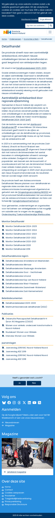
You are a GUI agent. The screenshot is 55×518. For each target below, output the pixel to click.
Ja (20, 383)
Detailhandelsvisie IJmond (18, 276)
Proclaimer (10, 495)
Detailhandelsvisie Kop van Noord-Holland (26, 279)
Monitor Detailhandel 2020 (18, 245)
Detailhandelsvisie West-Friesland (22, 283)
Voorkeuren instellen (29, 19)
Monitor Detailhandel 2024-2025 (21, 226)
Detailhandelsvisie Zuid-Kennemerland (24, 291)
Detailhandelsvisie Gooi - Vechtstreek (24, 272)
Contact (9, 489)
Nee (34, 383)
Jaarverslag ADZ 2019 (16, 351)
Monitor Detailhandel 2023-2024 (21, 230)
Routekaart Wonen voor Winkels (21, 332)
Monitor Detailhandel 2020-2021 (21, 241)
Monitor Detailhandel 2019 (18, 249)
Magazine (8, 425)
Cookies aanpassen (14, 492)
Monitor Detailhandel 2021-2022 (21, 237)
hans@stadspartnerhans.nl (26, 201)
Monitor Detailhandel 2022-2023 (21, 233)
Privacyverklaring (13, 501)
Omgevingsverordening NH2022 (33, 192)
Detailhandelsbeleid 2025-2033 (31, 68)
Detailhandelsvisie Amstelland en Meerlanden (27, 260)
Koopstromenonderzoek (15, 149)
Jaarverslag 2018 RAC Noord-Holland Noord (27, 355)
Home (4, 39)
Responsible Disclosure (16, 504)
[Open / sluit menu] (50, 32)
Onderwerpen (15, 39)
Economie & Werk (31, 39)
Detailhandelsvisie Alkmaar (18, 264)
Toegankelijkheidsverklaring (18, 498)
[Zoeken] (37, 26)
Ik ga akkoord (45, 19)
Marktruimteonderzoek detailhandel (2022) (26, 306)
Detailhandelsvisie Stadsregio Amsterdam (26, 268)
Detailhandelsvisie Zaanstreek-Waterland (26, 287)
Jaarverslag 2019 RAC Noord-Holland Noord (27, 347)
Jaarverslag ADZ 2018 (16, 359)
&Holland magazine (14, 472)
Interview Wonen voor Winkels (20, 336)
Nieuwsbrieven (10, 422)
